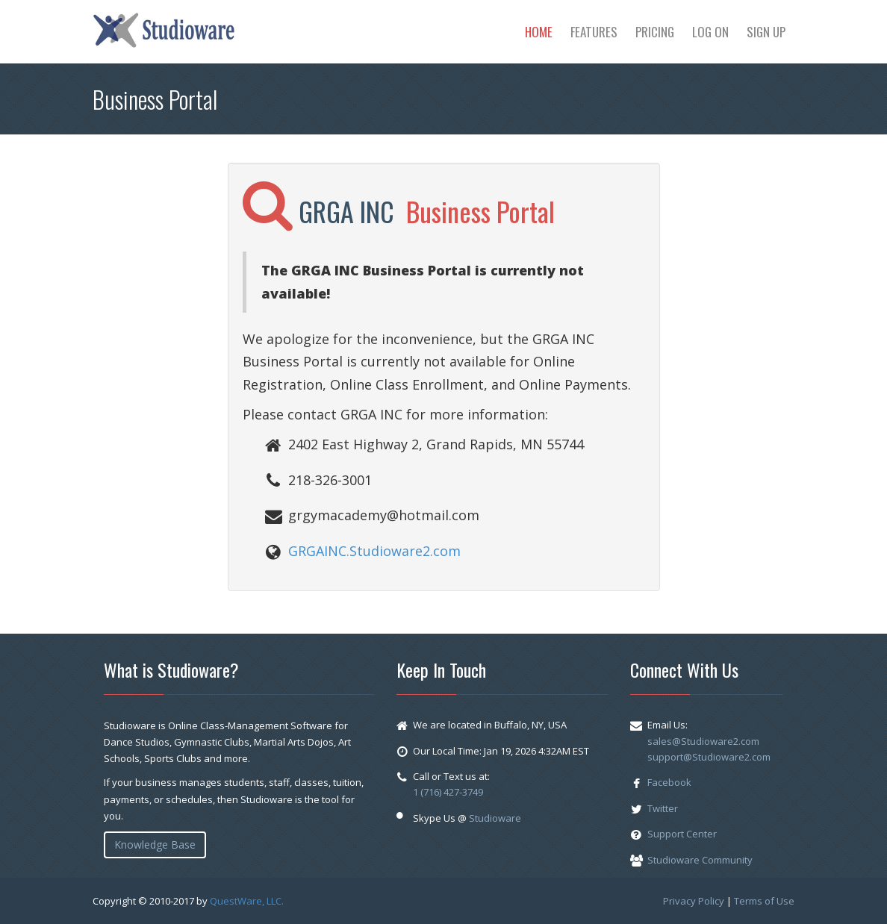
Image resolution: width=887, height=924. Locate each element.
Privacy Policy (693, 901)
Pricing (654, 31)
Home (539, 31)
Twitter (662, 808)
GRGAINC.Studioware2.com (374, 551)
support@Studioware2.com (709, 757)
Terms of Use (764, 901)
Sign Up (766, 31)
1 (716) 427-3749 (448, 792)
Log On (710, 31)
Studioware (495, 818)
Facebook (669, 782)
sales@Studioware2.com (703, 741)
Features (593, 31)
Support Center (682, 833)
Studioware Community (700, 860)
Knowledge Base (155, 844)
